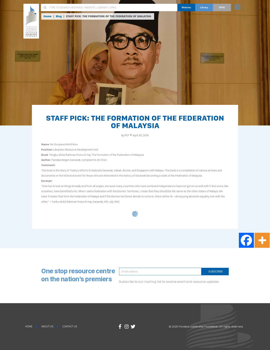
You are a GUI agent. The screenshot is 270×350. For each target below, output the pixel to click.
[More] (262, 240)
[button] (237, 7)
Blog (59, 16)
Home (48, 16)
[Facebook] (246, 240)
